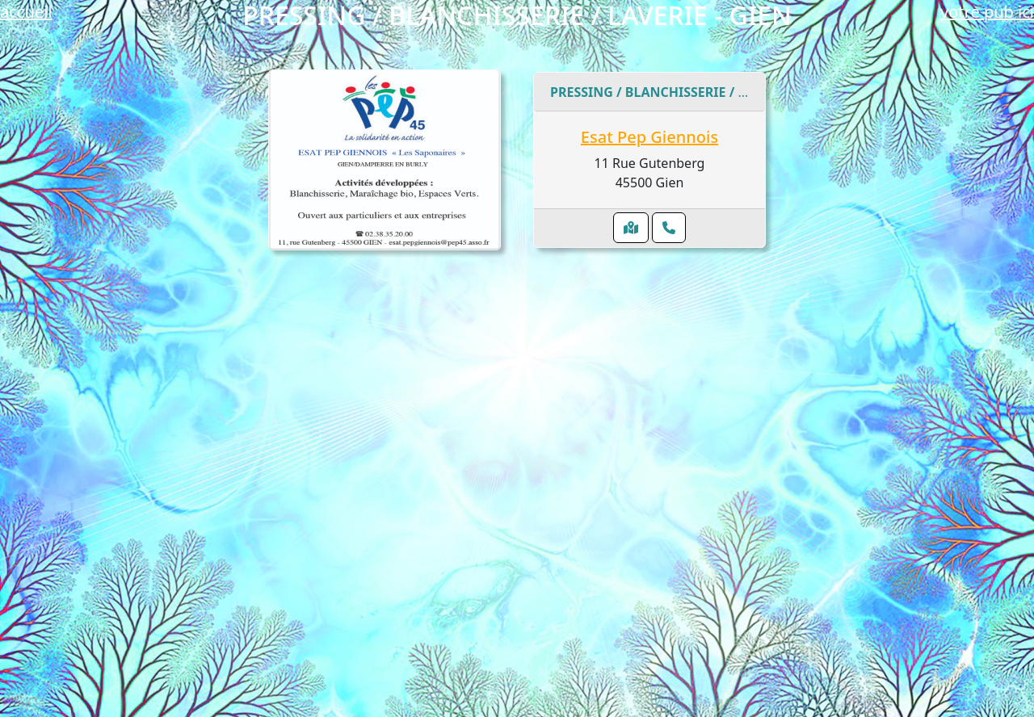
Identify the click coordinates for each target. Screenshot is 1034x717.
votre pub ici (987, 12)
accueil (26, 12)
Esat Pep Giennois (649, 137)
